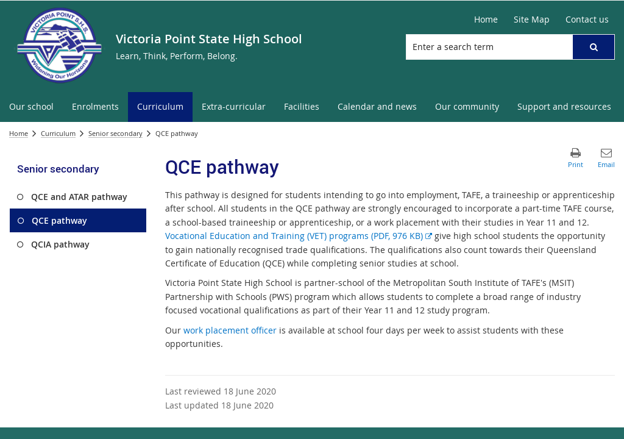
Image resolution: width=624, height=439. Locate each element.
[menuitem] (31, 107)
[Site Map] (532, 19)
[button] (593, 47)
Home (18, 133)
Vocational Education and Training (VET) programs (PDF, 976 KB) (298, 235)
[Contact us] (587, 19)
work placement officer (230, 330)
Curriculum (58, 133)
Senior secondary (115, 133)
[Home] (486, 19)
